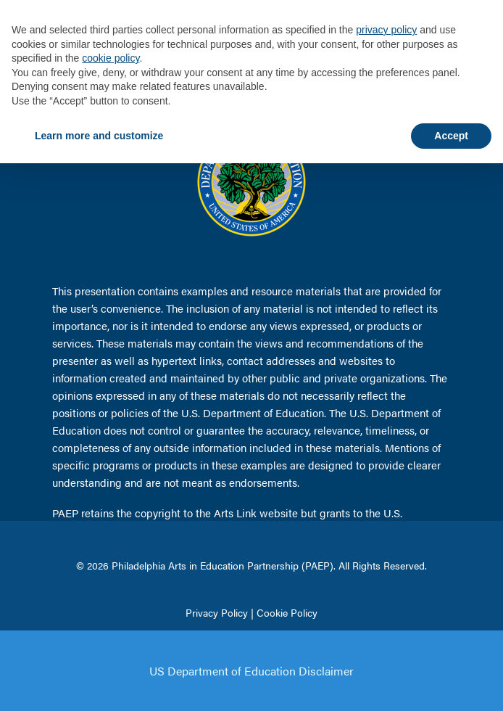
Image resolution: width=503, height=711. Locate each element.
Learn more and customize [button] (99, 135)
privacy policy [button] (386, 30)
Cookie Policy (287, 612)
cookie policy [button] (110, 58)
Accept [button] (451, 135)
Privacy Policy (217, 612)
